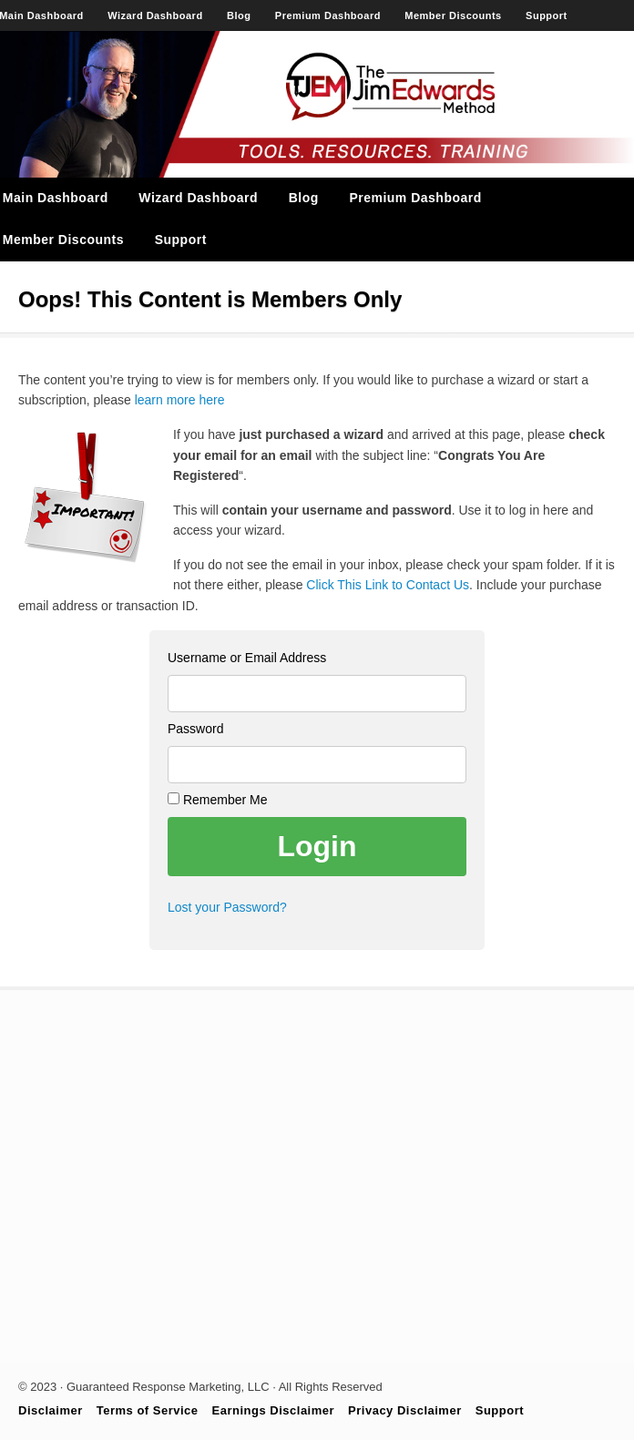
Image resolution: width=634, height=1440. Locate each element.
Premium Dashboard (328, 15)
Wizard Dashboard (154, 15)
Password (195, 728)
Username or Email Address (247, 657)
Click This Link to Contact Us (387, 584)
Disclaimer (50, 1410)
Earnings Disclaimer (273, 1410)
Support (547, 15)
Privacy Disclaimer (405, 1410)
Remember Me (217, 799)
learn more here (180, 400)
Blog (239, 15)
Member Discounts (452, 15)
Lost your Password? (227, 907)
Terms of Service (148, 1410)
